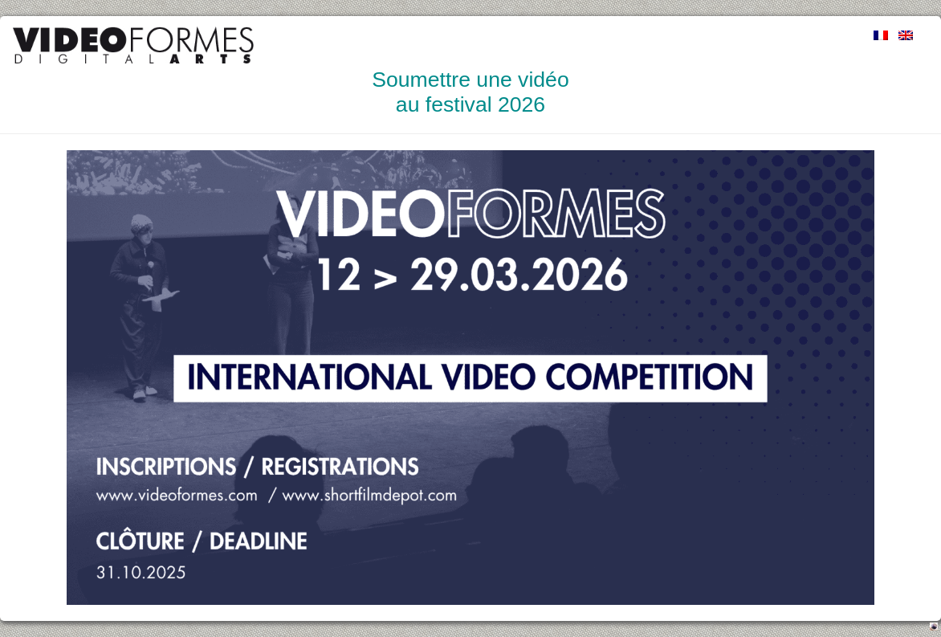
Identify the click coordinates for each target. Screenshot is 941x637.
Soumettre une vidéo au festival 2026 (470, 91)
